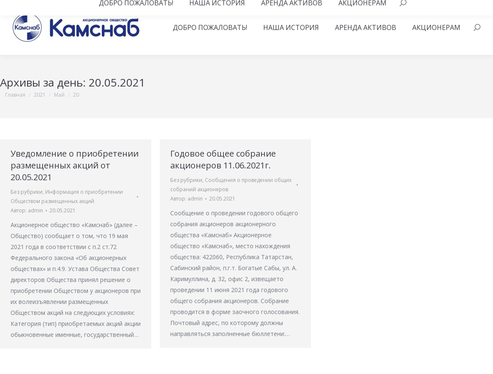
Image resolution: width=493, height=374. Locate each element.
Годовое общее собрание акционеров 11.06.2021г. (223, 159)
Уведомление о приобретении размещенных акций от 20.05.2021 (75, 165)
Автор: (27, 210)
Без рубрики (27, 191)
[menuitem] (210, 27)
